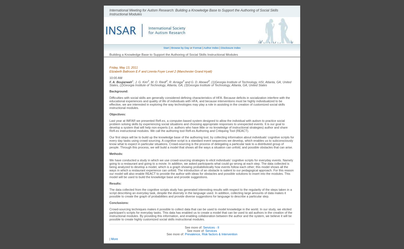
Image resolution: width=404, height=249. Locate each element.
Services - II (211, 227)
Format (197, 47)
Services (211, 230)
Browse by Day (180, 47)
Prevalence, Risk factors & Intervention (211, 234)
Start (166, 47)
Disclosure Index (230, 47)
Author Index (211, 47)
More (114, 239)
